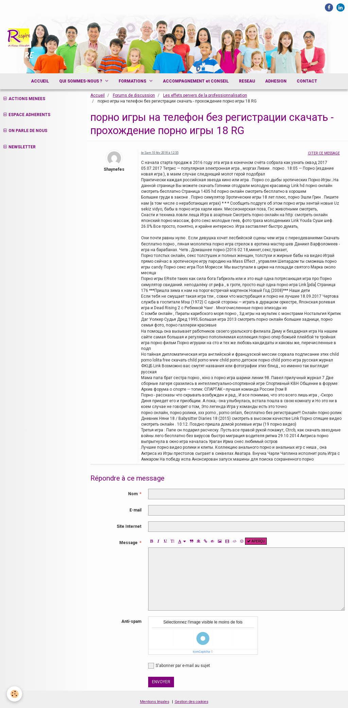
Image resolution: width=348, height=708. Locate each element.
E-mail (135, 510)
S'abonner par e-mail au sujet (179, 666)
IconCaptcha (201, 651)
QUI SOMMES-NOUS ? (81, 81)
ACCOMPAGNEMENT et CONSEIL (196, 81)
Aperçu (256, 541)
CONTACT (307, 81)
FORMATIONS (133, 81)
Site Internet (129, 526)
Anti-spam (131, 621)
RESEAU (247, 81)
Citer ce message (324, 153)
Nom (133, 493)
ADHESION (275, 81)
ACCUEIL (40, 81)
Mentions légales (154, 702)
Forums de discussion (134, 95)
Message (128, 542)
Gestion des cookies (191, 702)
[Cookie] (14, 694)
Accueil (97, 95)
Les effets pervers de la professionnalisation (205, 95)
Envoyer (161, 681)
